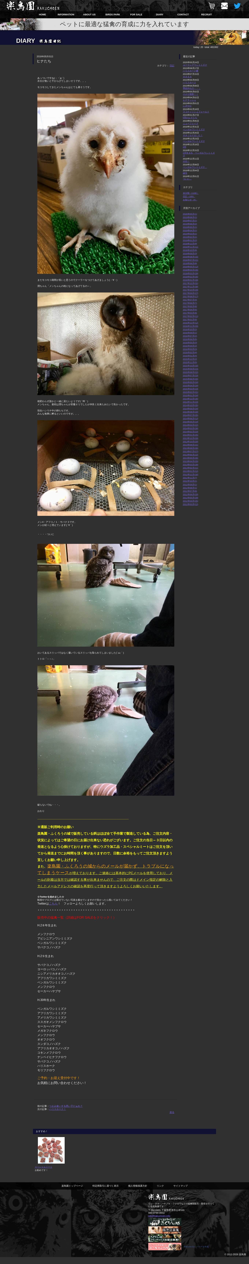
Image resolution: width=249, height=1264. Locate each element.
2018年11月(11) (190, 247)
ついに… (187, 179)
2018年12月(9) (190, 243)
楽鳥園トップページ (72, 1192)
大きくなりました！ (193, 135)
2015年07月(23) (190, 375)
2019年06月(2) (190, 224)
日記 (172, 65)
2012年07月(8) (190, 491)
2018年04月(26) (190, 270)
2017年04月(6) (190, 309)
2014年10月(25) (190, 405)
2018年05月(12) (190, 266)
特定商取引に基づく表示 (105, 1192)
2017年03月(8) (190, 313)
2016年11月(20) (190, 326)
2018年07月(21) (190, 260)
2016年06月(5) (190, 339)
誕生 (185, 173)
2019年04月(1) (190, 230)
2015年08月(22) (190, 372)
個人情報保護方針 (137, 1192)
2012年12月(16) (190, 474)
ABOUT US (89, 14)
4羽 (184, 147)
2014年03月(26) (190, 428)
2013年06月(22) (190, 454)
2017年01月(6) (190, 319)
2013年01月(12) (190, 471)
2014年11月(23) (190, 402)
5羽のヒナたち (190, 117)
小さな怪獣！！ (190, 94)
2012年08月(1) (190, 488)
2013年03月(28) (190, 464)
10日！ (186, 161)
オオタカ (187, 76)
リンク (160, 1192)
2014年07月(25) (190, 415)
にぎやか (187, 106)
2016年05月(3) (190, 342)
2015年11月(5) (190, 362)
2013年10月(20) (190, 441)
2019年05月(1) (190, 227)
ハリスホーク (189, 82)
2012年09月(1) (190, 484)
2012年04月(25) (190, 501)
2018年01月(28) (190, 280)
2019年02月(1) (190, 237)
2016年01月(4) (190, 356)
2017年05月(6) (190, 306)
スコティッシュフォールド (196, 111)
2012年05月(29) (190, 497)
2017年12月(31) (190, 283)
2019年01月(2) (190, 240)
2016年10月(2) (190, 329)
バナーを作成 (202, 1253)
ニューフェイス (190, 123)
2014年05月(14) (190, 422)
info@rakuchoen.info (159, 1222)
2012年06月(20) (190, 494)
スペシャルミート (43, 1173)
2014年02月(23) (190, 431)
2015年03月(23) (190, 389)
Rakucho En (189, 1253)
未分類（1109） (191, 193)
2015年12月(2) (190, 359)
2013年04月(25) (190, 461)
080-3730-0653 (156, 1219)
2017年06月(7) (190, 303)
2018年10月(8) (190, 250)
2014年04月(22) (190, 425)
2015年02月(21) (190, 392)
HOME (42, 14)
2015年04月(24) (190, 385)
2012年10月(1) (190, 481)
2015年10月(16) (190, 365)
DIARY (159, 14)
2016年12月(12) (190, 323)
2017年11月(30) (190, 286)
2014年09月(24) (190, 408)
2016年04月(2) (190, 346)
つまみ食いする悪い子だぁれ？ (66, 1106)
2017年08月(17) (190, 296)
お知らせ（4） (190, 199)
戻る (172, 1112)
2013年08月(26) (190, 448)
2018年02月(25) (190, 276)
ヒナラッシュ (189, 100)
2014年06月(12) (190, 418)
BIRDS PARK (112, 14)
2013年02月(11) (190, 468)
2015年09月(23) (190, 369)
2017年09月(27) (190, 293)
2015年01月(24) (190, 395)
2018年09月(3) (190, 253)
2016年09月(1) (190, 332)
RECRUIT (206, 14)
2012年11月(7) (190, 478)
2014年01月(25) (190, 435)
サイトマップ (180, 1192)
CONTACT (183, 14)
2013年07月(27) (190, 451)
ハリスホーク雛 (190, 71)
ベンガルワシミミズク (194, 129)
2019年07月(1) (190, 220)
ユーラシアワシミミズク (195, 65)
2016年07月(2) (190, 336)
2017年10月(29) (190, 290)
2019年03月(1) (190, 233)
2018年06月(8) (190, 263)
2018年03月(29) (190, 273)
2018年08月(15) (190, 257)
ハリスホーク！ (57, 1109)
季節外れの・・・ (191, 88)
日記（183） (189, 196)
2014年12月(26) (190, 398)
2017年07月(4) (190, 300)
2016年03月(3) (190, 349)
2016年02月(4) (190, 352)
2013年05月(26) (190, 458)
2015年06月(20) (190, 379)
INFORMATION (66, 14)
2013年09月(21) (190, 445)
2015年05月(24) (190, 382)
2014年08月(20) (190, 412)
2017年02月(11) (190, 316)
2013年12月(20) (190, 438)
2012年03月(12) (190, 504)
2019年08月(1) (190, 217)
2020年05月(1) (190, 214)
